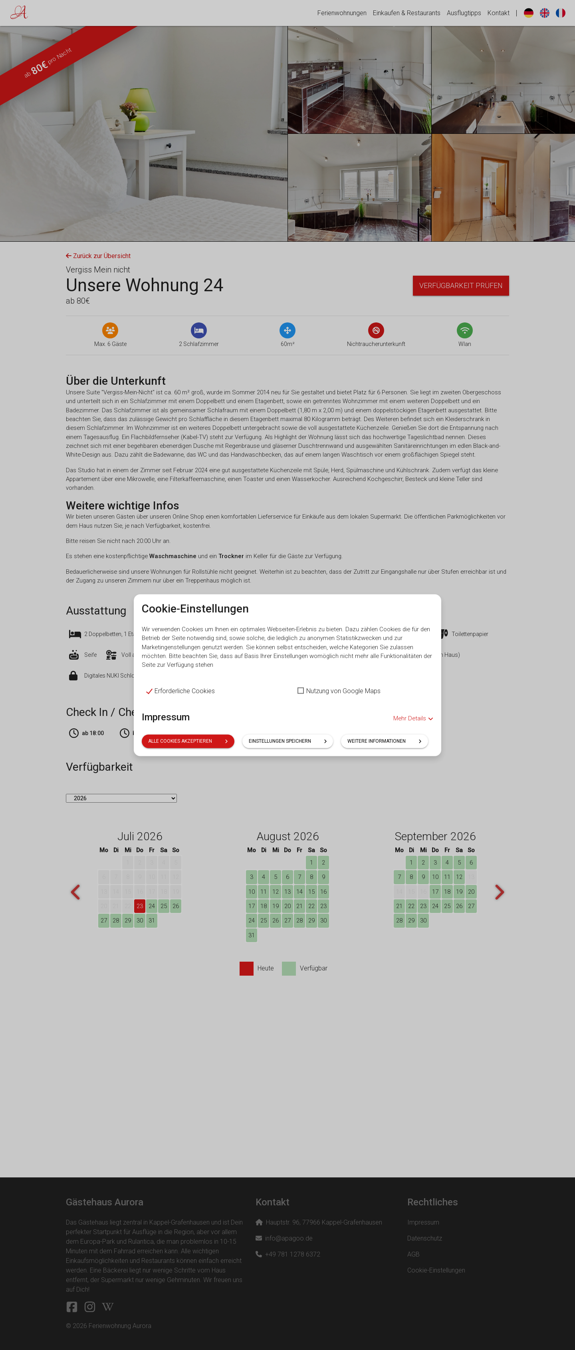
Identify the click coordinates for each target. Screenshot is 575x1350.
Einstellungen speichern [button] (288, 755)
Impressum (166, 731)
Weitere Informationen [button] (384, 755)
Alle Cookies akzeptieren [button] (188, 755)
